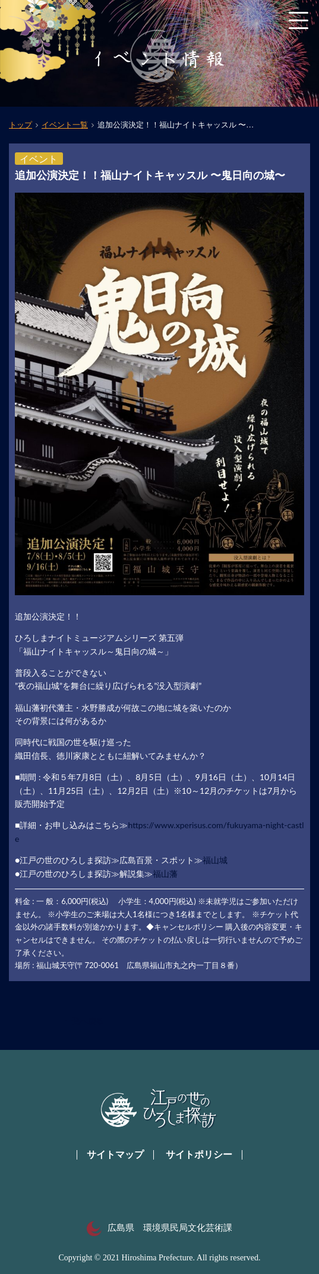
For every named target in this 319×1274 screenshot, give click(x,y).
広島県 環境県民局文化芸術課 (159, 1228)
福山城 (215, 860)
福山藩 (165, 874)
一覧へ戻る (84, 1021)
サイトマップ (115, 1155)
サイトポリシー (199, 1155)
